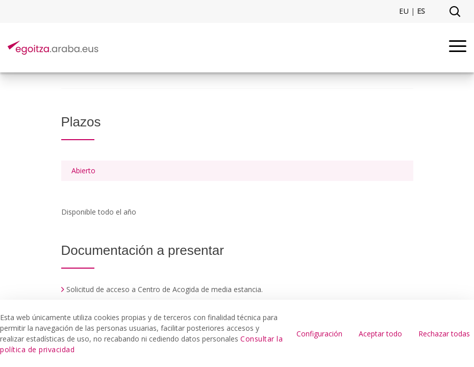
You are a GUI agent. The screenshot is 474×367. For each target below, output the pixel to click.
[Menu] (457, 48)
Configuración (319, 333)
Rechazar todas (444, 333)
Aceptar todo (380, 333)
